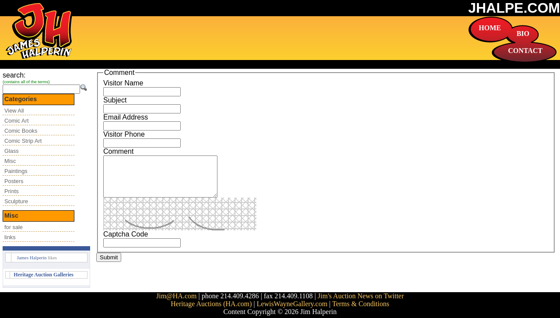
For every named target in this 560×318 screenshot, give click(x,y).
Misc (10, 161)
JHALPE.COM (514, 8)
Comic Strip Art (23, 141)
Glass (11, 151)
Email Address (125, 117)
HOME (490, 28)
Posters (13, 181)
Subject (114, 100)
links (10, 237)
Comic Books (20, 130)
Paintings (16, 171)
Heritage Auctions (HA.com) (211, 303)
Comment (118, 151)
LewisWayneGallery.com (292, 303)
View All (14, 110)
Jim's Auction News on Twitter (361, 296)
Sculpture (16, 201)
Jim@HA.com (176, 296)
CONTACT (525, 50)
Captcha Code (125, 242)
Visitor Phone (124, 134)
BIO (523, 33)
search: (14, 75)
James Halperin (31, 257)
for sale (13, 227)
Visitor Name (123, 83)
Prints (11, 191)
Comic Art (16, 120)
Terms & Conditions (360, 303)
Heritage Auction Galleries (44, 275)
